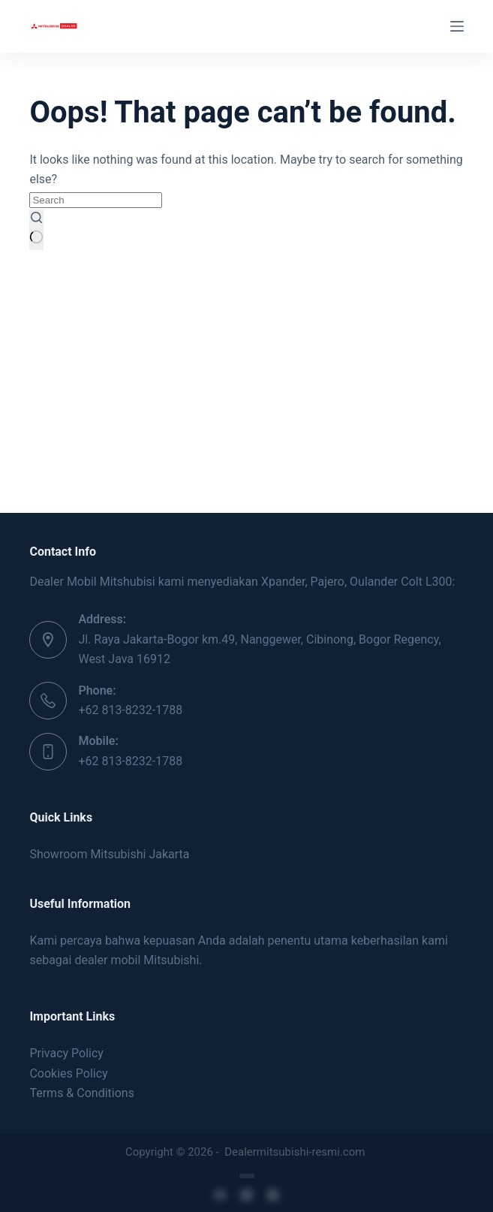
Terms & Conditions (81, 1093)
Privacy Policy (66, 1053)
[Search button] (36, 230)
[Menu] (457, 26)
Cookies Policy (68, 1073)
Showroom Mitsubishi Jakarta (109, 854)
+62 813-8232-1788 (130, 710)
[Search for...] (95, 200)
